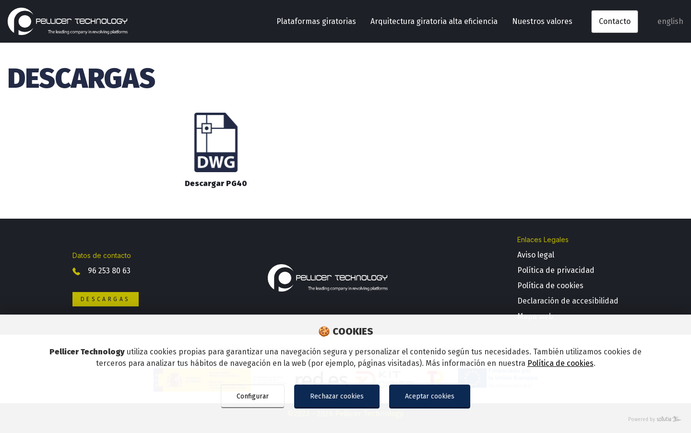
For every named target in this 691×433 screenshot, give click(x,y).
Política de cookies (560, 363)
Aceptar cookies (429, 396)
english (670, 21)
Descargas (106, 299)
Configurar (253, 396)
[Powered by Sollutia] (345, 419)
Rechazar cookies (337, 396)
